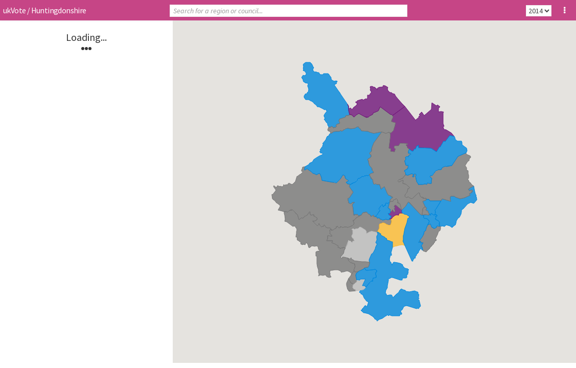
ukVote (14, 10)
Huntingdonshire (58, 10)
